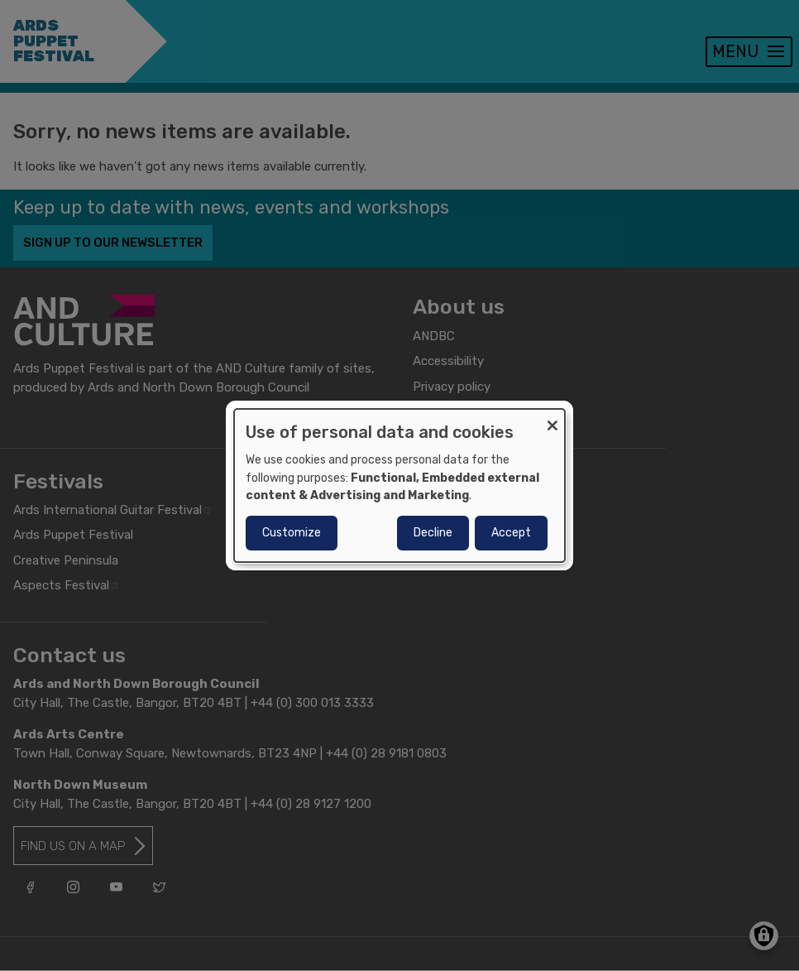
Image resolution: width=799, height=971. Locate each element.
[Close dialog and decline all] (552, 419)
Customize (291, 533)
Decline (433, 533)
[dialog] (399, 486)
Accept (511, 533)
